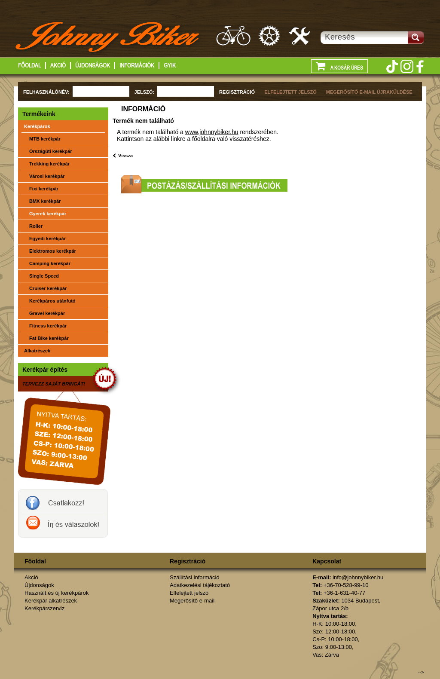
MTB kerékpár (45, 138)
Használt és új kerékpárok (56, 593)
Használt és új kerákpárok (233, 35)
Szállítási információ (195, 577)
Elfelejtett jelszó (189, 593)
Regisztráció (187, 561)
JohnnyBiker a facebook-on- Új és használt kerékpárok (63, 501)
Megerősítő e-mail (192, 600)
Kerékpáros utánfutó (52, 300)
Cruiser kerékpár (48, 288)
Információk (136, 65)
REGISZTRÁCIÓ (237, 92)
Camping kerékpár (49, 263)
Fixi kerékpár (43, 188)
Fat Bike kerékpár (49, 338)
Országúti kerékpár (50, 151)
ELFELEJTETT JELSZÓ (290, 92)
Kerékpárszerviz (300, 35)
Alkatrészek (37, 350)
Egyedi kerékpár (47, 238)
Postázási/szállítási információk (204, 184)
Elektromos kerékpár (52, 251)
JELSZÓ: (144, 92)
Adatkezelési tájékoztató (200, 585)
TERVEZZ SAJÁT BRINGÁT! (53, 383)
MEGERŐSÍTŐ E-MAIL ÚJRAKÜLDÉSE (369, 92)
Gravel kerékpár (47, 313)
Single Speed (44, 275)
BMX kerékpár (45, 201)
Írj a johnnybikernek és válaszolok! (63, 525)
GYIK (170, 65)
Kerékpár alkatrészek (270, 35)
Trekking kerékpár (49, 163)
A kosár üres (339, 66)
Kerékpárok (37, 126)
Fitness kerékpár (48, 325)
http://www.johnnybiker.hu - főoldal (108, 38)
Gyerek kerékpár (47, 213)
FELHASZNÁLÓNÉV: (46, 92)
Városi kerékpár (47, 176)
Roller (36, 226)
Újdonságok (92, 65)
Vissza (125, 155)
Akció (58, 65)
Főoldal (29, 65)
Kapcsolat (326, 561)
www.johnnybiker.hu (211, 131)
